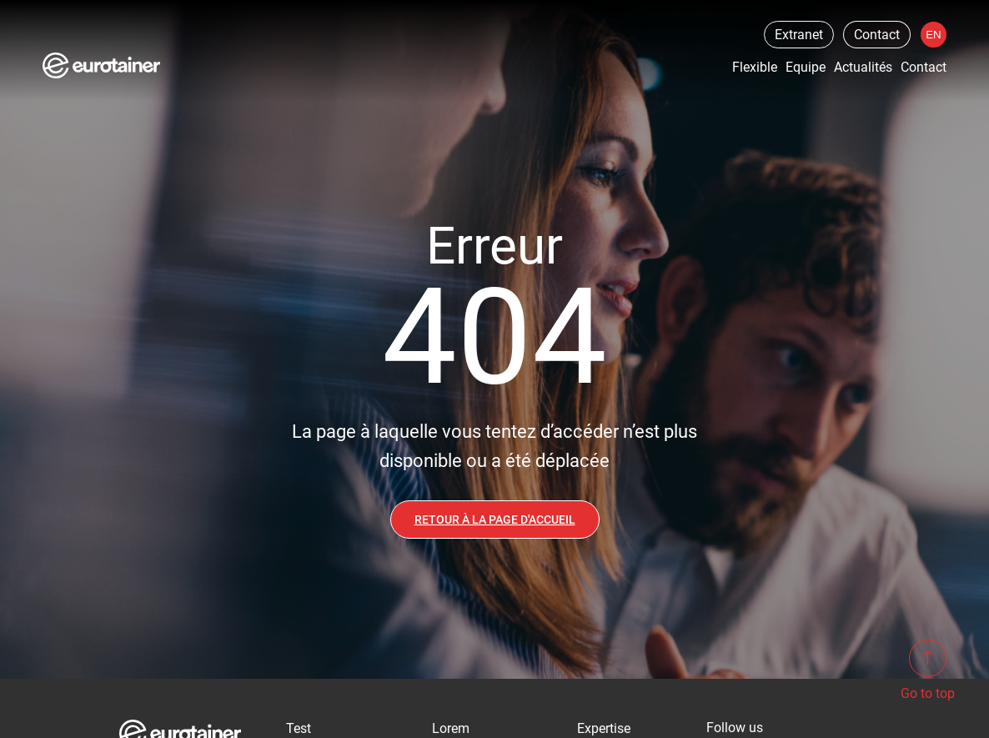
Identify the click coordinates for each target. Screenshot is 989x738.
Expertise (603, 728)
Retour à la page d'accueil (494, 519)
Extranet (798, 35)
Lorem (450, 728)
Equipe (806, 67)
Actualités (863, 67)
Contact (877, 35)
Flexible (754, 67)
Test (298, 728)
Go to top (928, 670)
